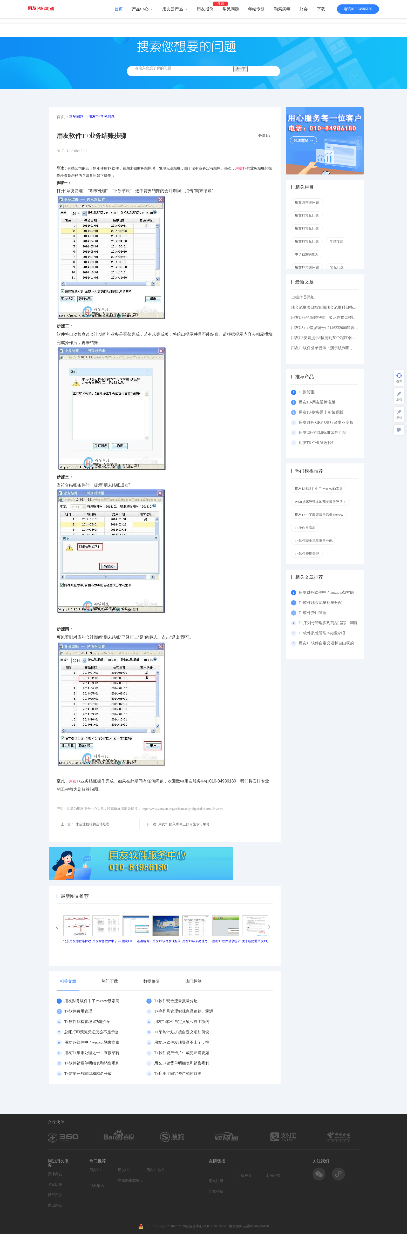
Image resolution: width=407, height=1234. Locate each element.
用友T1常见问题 (307, 241)
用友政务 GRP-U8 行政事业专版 (326, 422)
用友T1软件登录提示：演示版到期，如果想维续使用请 (338, 348)
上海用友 (273, 1175)
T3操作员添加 (303, 297)
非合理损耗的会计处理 (85, 824)
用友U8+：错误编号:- (136, 941)
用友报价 (205, 9)
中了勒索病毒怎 (306, 254)
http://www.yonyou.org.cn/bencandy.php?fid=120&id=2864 (182, 809)
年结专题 (256, 9)
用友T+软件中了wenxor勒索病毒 (92, 1042)
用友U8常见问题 (307, 202)
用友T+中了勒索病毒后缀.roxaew (319, 515)
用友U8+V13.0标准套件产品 (323, 432)
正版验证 (244, 1175)
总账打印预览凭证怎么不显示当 (91, 1032)
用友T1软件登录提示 (226, 941)
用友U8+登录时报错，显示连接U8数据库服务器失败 (336, 317)
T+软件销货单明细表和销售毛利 (92, 1063)
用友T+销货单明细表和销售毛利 (181, 1063)
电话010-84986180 (358, 9)
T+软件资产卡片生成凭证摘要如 (181, 1053)
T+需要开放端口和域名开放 (88, 1073)
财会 (304, 9)
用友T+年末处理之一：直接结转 (92, 1053)
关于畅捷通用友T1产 (256, 941)
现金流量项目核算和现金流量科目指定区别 (328, 307)
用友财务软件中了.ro (106, 941)
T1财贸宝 (307, 392)
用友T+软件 (155, 1170)
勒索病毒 (282, 9)
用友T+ (241, 168)
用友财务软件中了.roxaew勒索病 (92, 1001)
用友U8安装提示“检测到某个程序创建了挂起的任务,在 (337, 338)
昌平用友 (55, 1195)
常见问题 (230, 9)
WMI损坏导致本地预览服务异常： (320, 502)
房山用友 (55, 1205)
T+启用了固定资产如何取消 (178, 1073)
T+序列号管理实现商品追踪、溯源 (183, 1011)
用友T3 (95, 1170)
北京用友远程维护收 (77, 941)
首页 (118, 9)
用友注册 (216, 1181)
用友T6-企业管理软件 (317, 443)
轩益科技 (216, 1191)
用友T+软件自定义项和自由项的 (181, 1022)
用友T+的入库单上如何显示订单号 (178, 824)
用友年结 (96, 1186)
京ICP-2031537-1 (216, 1226)
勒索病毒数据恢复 (131, 1180)
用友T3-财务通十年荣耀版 (322, 412)
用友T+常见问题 (101, 117)
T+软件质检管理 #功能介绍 (87, 1022)
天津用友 (55, 1174)
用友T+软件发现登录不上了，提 (181, 1042)
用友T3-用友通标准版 (317, 402)
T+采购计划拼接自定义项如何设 (181, 1032)
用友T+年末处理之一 (196, 941)
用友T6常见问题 (307, 215)
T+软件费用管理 (78, 1011)
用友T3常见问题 (307, 228)
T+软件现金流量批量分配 (176, 1001)
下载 (321, 9)
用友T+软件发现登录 (166, 941)
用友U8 (124, 1170)
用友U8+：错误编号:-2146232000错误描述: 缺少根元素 (337, 328)
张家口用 (55, 1184)
